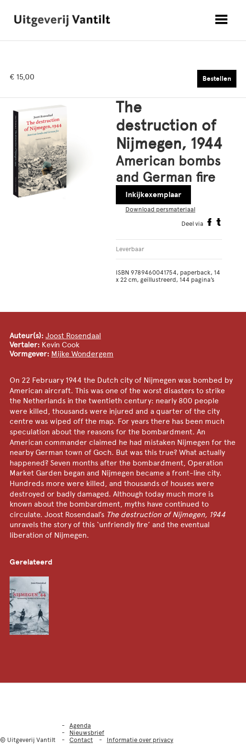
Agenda (80, 725)
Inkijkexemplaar (153, 194)
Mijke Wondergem (82, 353)
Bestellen (216, 79)
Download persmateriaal (160, 209)
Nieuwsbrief (86, 732)
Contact (81, 739)
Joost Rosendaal (73, 335)
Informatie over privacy (140, 739)
